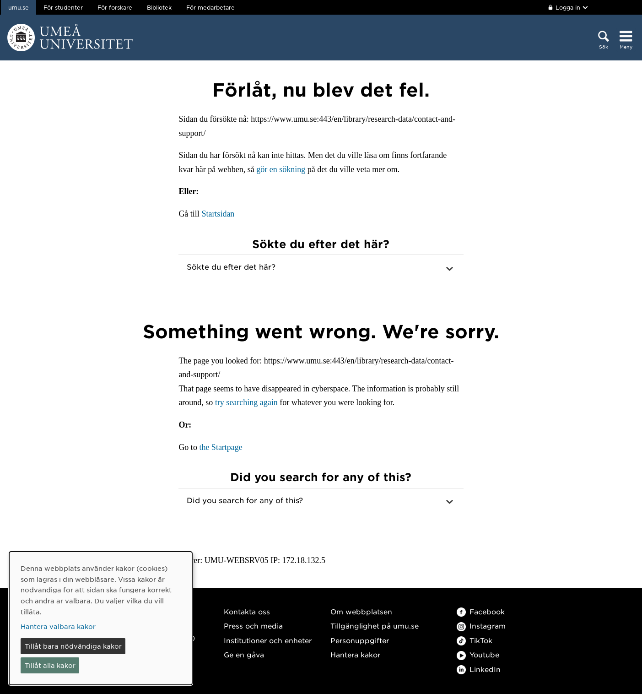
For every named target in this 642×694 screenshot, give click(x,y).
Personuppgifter (359, 640)
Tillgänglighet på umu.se (374, 625)
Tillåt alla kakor (50, 665)
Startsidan (217, 213)
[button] (320, 267)
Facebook (481, 611)
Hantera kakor (355, 654)
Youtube (478, 654)
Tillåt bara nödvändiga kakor (73, 646)
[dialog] (100, 618)
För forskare (114, 7)
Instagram (481, 625)
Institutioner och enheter (268, 640)
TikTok (474, 640)
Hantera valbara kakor (58, 626)
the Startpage (220, 447)
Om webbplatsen (361, 611)
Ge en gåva (244, 654)
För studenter (63, 7)
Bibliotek (159, 7)
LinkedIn (479, 669)
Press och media (253, 625)
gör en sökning (280, 169)
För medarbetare (210, 7)
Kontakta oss (247, 611)
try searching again (246, 402)
